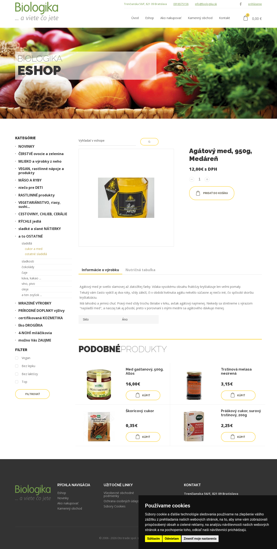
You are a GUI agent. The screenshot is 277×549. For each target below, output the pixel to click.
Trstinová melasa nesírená (236, 371)
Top (21, 382)
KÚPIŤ (142, 395)
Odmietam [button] (172, 538)
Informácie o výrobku (100, 269)
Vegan (22, 358)
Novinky (63, 498)
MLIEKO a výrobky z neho (39, 161)
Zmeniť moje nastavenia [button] (200, 538)
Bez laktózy (26, 374)
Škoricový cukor (140, 411)
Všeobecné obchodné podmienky (119, 494)
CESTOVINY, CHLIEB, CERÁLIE (42, 214)
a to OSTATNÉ (30, 236)
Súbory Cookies (115, 506)
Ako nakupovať (67, 503)
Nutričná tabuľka (140, 269)
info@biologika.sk (206, 4)
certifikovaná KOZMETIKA (40, 318)
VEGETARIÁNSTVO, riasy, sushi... (39, 205)
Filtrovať (32, 394)
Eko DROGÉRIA (30, 325)
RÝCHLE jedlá (29, 221)
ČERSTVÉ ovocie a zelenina (41, 154)
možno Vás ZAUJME (34, 340)
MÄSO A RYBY (30, 180)
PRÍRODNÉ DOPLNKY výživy (41, 311)
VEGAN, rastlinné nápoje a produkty (41, 171)
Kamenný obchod (69, 508)
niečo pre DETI (30, 188)
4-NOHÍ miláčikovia (35, 333)
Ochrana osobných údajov (122, 501)
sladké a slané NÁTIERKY (39, 229)
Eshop (61, 492)
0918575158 (180, 4)
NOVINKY (26, 146)
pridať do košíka (212, 193)
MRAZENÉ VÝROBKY (34, 303)
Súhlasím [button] (153, 538)
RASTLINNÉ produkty (36, 195)
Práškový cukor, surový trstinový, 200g (241, 413)
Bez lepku (25, 366)
